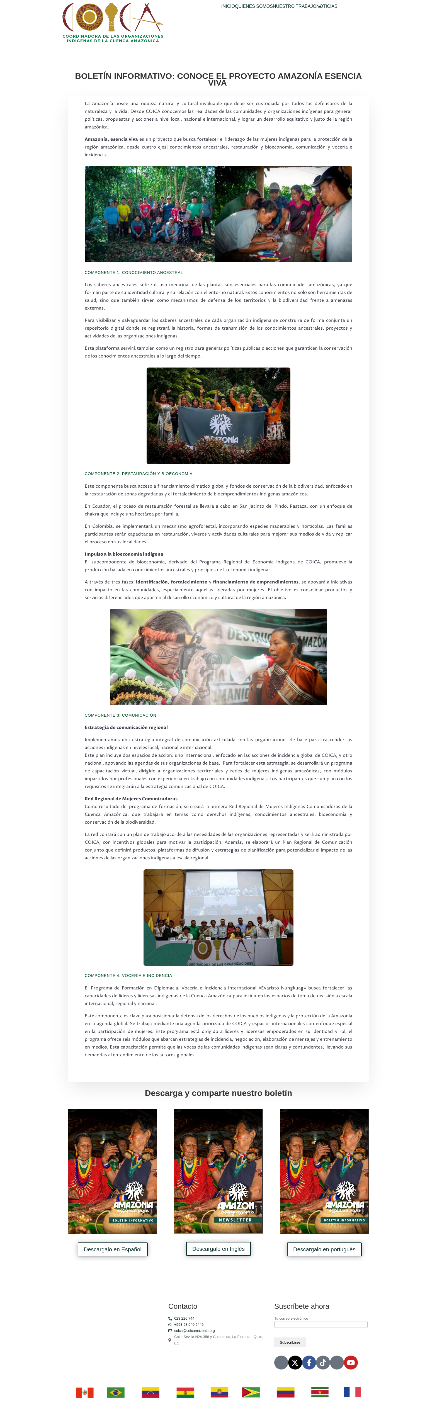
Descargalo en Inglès (218, 1249)
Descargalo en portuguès (324, 1249)
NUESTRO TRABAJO (294, 6)
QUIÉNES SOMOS (254, 6)
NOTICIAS (327, 6)
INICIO (228, 6)
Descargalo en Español (113, 1249)
